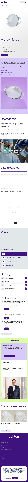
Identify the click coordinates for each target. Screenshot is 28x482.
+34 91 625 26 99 (7, 373)
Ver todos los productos (6, 430)
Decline (22, 478)
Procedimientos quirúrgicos (6, 72)
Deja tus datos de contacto (9, 356)
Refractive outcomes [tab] (7, 265)
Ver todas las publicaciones (6, 333)
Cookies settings (8, 478)
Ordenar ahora (4, 54)
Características (4, 70)
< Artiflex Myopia (8, 5)
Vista (7, 308)
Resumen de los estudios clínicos (7, 74)
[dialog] (14, 473)
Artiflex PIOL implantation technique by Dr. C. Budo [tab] (12, 258)
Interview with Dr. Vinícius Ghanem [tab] (10, 261)
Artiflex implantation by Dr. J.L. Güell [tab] (10, 254)
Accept (15, 478)
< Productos (2, 5)
